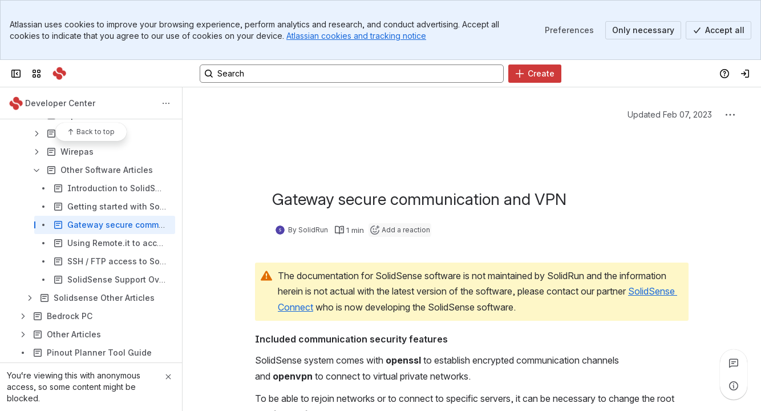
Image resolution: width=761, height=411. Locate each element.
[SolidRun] (59, 74)
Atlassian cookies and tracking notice (356, 36)
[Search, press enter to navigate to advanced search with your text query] (352, 74)
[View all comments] (733, 363)
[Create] (534, 74)
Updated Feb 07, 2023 (670, 114)
